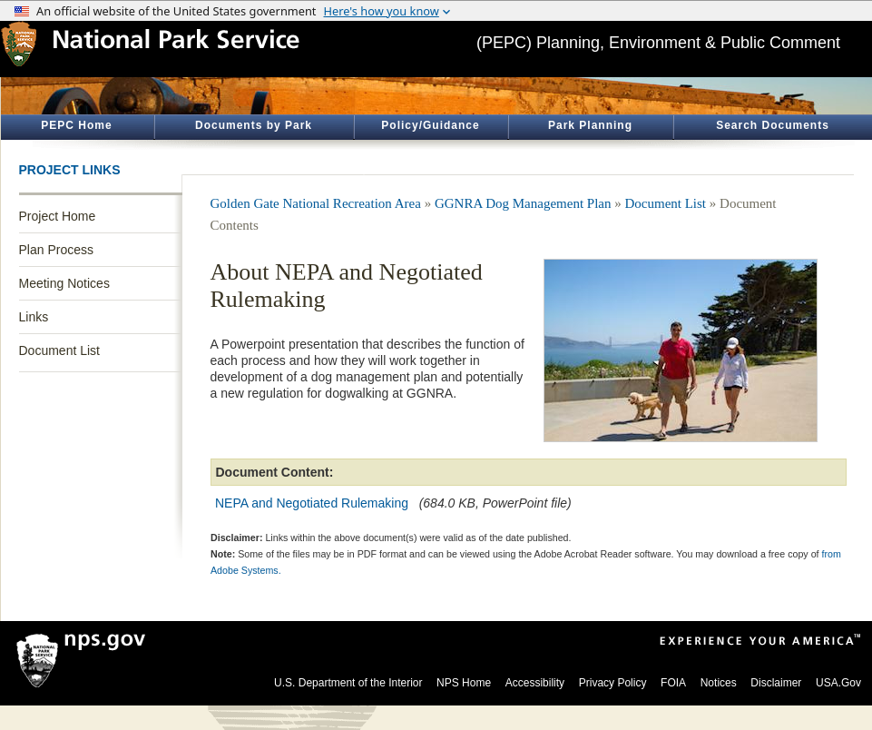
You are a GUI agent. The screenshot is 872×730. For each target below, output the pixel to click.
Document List (59, 350)
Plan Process (56, 249)
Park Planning (590, 125)
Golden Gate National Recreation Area (316, 203)
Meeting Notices (64, 283)
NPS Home (463, 682)
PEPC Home (76, 125)
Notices (719, 682)
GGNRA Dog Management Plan (523, 203)
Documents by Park (253, 125)
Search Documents (772, 125)
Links (34, 317)
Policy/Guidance (430, 125)
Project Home (57, 216)
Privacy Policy (613, 682)
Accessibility (534, 682)
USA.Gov (838, 682)
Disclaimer (775, 682)
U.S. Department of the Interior (348, 682)
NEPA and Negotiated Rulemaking (313, 503)
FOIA (673, 682)
